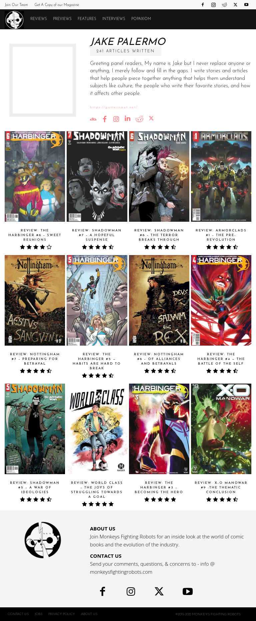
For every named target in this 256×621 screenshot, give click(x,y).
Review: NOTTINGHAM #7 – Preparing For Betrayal (35, 359)
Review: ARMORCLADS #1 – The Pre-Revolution (221, 235)
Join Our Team (16, 5)
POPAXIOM (141, 19)
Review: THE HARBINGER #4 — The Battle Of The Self (221, 359)
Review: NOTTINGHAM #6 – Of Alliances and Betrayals (159, 359)
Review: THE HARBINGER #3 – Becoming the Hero (159, 487)
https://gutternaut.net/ (114, 107)
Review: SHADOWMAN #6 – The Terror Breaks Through (159, 235)
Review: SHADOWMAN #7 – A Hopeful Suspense (97, 235)
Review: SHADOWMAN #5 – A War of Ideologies (35, 487)
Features (87, 19)
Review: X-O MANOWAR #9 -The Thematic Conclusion (221, 487)
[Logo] (16, 19)
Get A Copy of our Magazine (56, 5)
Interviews (113, 19)
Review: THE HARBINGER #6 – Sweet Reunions (34, 235)
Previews (62, 19)
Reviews (38, 19)
